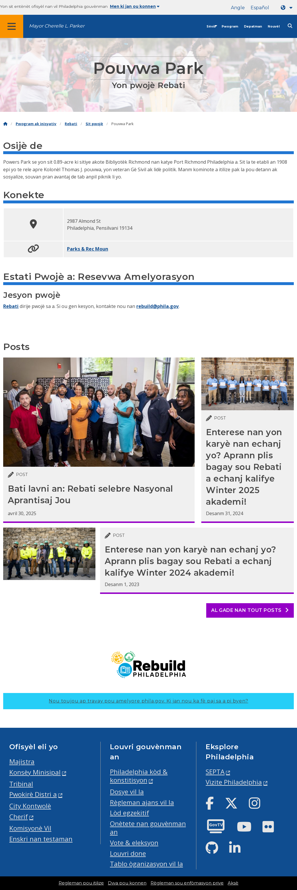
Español (260, 7)
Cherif (18, 816)
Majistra (22, 761)
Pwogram (230, 26)
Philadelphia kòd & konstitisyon (139, 776)
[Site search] (290, 26)
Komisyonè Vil (30, 828)
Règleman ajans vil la (142, 802)
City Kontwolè (30, 805)
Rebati (71, 123)
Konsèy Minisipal (35, 772)
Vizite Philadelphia (234, 782)
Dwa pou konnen (127, 883)
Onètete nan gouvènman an (148, 827)
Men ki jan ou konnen (135, 6)
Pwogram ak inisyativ (36, 123)
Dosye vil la (127, 791)
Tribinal (21, 783)
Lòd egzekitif (129, 812)
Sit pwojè (94, 123)
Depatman (253, 26)
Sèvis (211, 26)
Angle (238, 7)
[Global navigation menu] (11, 26)
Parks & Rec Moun (87, 249)
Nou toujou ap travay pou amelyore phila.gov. (148, 701)
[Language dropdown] (287, 7)
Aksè (233, 883)
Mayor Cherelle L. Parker (56, 26)
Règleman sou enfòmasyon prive (187, 883)
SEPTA (215, 771)
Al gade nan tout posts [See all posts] (250, 610)
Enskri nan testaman (41, 838)
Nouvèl (274, 26)
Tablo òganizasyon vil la (146, 863)
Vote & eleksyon (134, 842)
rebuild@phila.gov (157, 306)
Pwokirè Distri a (33, 794)
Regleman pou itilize (81, 883)
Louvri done (128, 853)
